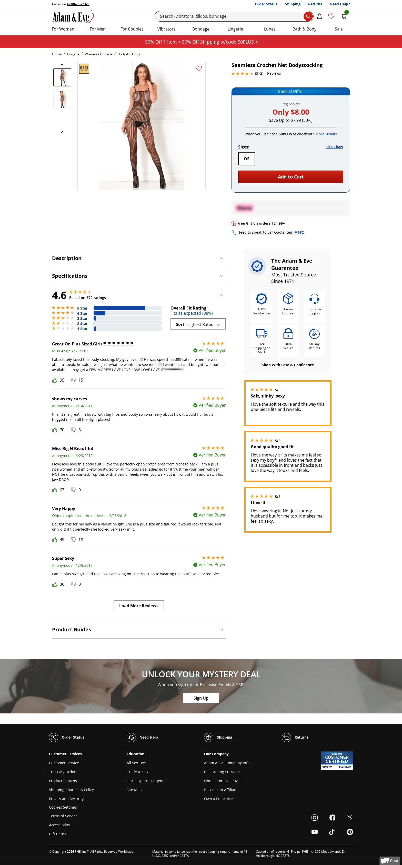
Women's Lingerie (98, 54)
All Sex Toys (137, 762)
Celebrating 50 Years (222, 771)
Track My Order (62, 771)
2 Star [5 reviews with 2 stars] (82, 323)
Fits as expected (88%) (191, 313)
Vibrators (166, 29)
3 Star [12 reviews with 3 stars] (82, 318)
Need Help (142, 737)
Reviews (274, 73)
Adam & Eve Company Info (226, 762)
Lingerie (235, 29)
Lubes (270, 29)
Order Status (266, 4)
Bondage (200, 29)
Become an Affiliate (220, 789)
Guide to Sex (137, 771)
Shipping (292, 4)
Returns (315, 4)
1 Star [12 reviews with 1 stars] (82, 328)
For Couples (132, 29)
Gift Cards (57, 833)
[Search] (234, 16)
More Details (326, 134)
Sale (339, 29)
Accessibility (59, 824)
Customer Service (64, 762)
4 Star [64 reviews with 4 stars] (82, 313)
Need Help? (340, 4)
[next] (59, 132)
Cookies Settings (63, 807)
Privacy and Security (66, 798)
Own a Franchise (218, 798)
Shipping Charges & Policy (71, 789)
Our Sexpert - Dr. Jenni (146, 780)
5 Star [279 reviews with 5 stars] (82, 308)
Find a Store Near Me (222, 780)
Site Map (134, 789)
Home (57, 54)
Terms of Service (63, 815)
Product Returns (63, 780)
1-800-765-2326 (78, 4)
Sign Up (201, 698)
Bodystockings (129, 54)
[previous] (63, 64)
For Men (98, 29)
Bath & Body (304, 29)
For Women (63, 29)
